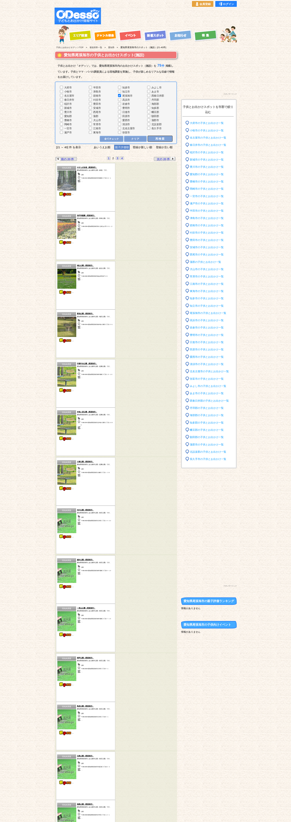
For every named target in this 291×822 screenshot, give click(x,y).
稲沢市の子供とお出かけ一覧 (207, 152)
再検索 (160, 138)
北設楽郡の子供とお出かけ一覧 (208, 451)
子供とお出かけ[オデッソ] (130, 814)
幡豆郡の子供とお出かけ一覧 (207, 430)
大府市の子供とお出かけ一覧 (207, 123)
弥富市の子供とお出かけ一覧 (207, 378)
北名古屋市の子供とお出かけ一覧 (209, 371)
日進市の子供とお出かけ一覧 (207, 342)
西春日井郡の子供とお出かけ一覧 (209, 400)
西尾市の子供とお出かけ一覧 (207, 254)
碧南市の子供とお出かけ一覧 (207, 225)
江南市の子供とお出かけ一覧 (207, 283)
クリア (135, 138)
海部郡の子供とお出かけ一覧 (207, 415)
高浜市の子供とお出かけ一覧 (207, 320)
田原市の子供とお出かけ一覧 (207, 349)
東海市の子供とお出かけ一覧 (207, 291)
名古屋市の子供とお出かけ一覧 (208, 137)
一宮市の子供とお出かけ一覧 (207, 196)
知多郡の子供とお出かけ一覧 (207, 422)
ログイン (226, 4)
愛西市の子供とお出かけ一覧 (207, 357)
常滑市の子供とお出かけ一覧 (207, 276)
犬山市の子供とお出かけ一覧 (207, 269)
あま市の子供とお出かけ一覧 (207, 393)
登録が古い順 (164, 147)
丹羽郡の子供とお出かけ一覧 (207, 408)
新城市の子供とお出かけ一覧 (207, 159)
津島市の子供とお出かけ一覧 (207, 218)
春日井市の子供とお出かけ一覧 (208, 145)
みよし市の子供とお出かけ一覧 (208, 386)
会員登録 (203, 4)
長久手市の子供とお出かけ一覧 (208, 459)
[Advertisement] (170, 16)
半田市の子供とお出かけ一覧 (207, 210)
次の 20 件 (166, 159)
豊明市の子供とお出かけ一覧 (207, 335)
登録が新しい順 (142, 147)
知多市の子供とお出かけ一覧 (207, 298)
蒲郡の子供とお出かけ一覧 (205, 261)
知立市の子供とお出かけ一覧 (207, 305)
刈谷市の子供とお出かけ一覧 (207, 232)
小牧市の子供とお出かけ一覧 (207, 130)
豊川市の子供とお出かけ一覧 (207, 167)
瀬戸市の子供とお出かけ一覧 (207, 203)
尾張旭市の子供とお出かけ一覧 (208, 313)
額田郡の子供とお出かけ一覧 (207, 437)
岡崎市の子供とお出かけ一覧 (207, 188)
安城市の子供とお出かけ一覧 (207, 247)
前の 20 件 (64, 159)
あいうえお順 (102, 147)
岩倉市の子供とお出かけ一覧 (207, 327)
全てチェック (111, 138)
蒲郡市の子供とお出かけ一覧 (207, 444)
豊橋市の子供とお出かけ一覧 (207, 181)
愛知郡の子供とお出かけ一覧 (207, 174)
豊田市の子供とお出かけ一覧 (207, 240)
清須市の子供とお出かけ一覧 (207, 364)
